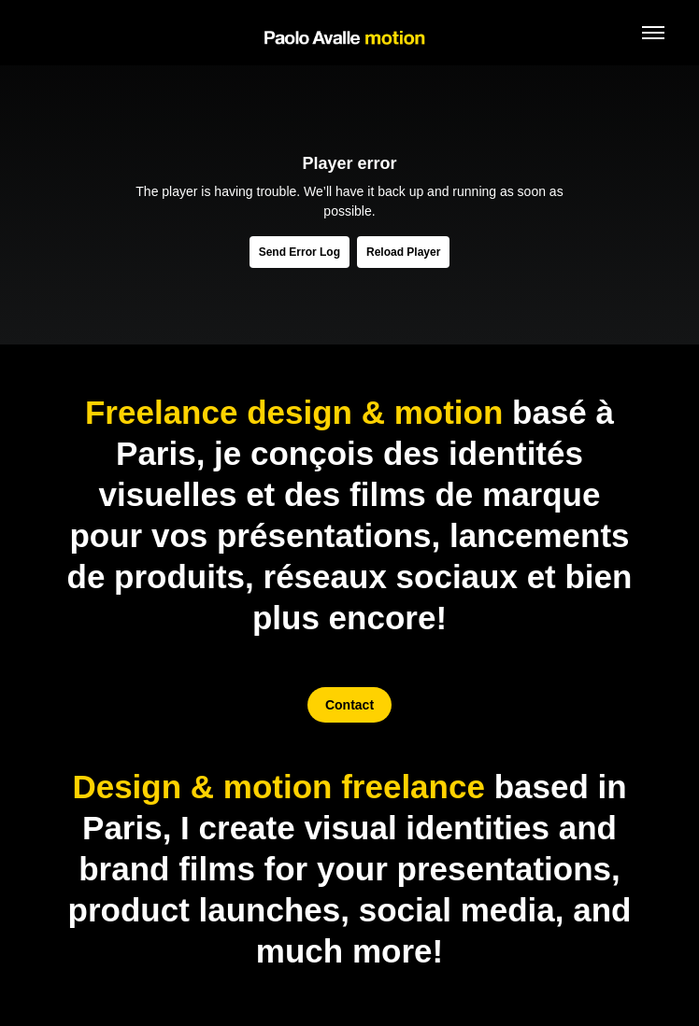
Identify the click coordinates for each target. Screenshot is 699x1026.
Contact (349, 704)
